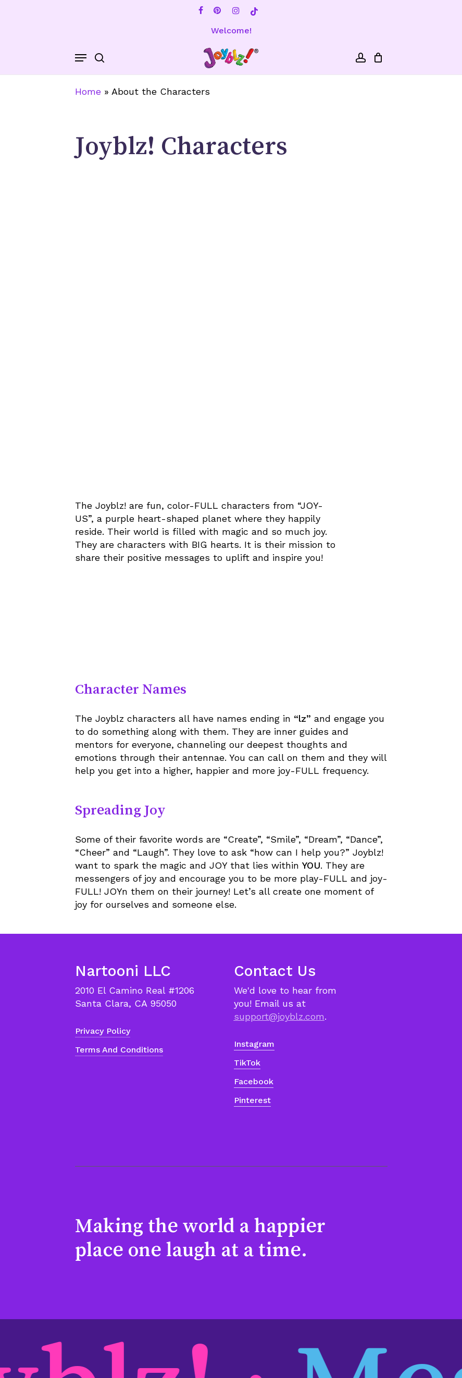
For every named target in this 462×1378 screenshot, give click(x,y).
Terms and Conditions (119, 1050)
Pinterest (252, 1100)
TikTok (247, 1063)
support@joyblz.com (279, 1016)
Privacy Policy (102, 1031)
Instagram (254, 1044)
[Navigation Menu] (80, 58)
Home (88, 91)
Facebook (253, 1081)
